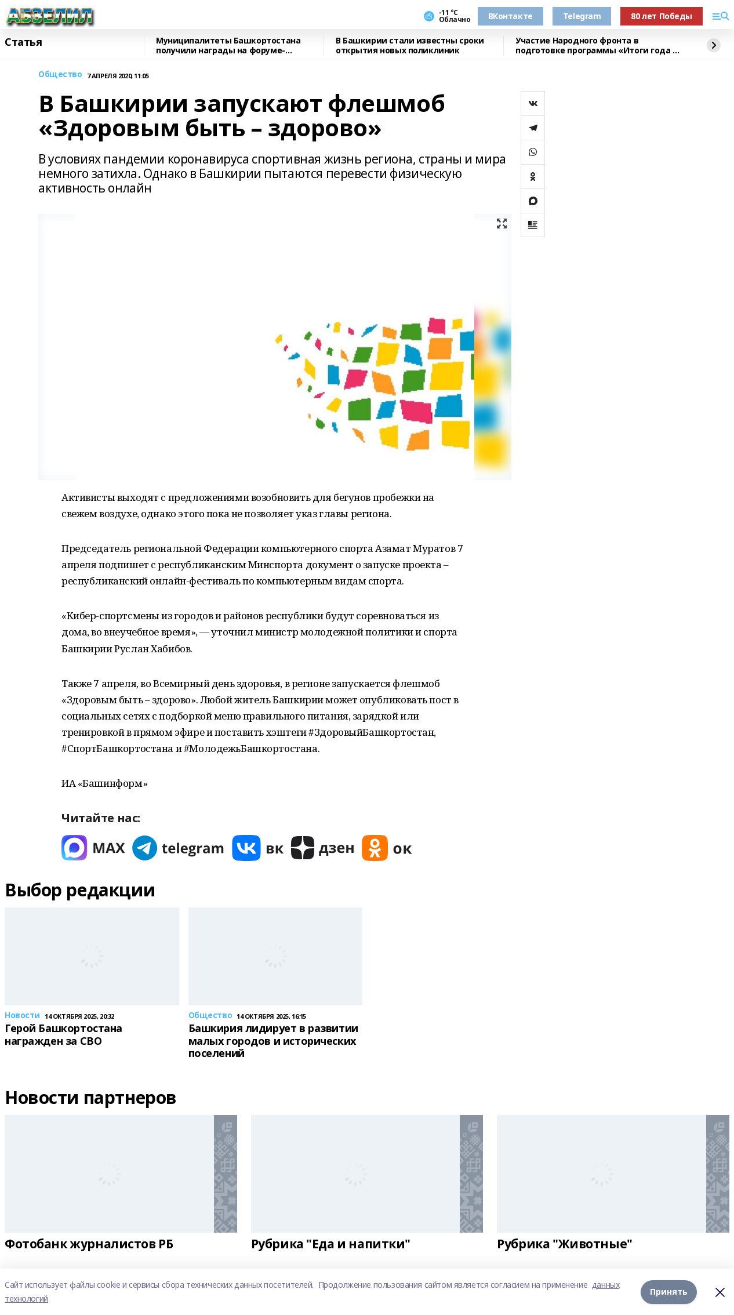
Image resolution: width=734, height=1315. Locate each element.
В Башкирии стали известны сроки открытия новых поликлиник (410, 45)
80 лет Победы (661, 15)
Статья (23, 42)
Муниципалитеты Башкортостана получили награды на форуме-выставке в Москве (228, 45)
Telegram (582, 15)
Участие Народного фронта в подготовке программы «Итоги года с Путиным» (596, 45)
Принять (669, 1291)
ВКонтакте (510, 15)
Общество (60, 74)
